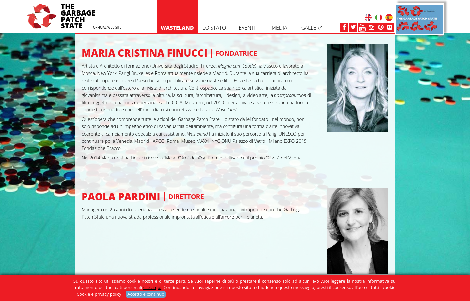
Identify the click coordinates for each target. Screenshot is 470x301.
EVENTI (247, 11)
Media (279, 11)
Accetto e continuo (145, 294)
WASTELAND (177, 11)
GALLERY (311, 11)
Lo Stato (214, 11)
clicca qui (152, 287)
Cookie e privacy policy (99, 294)
